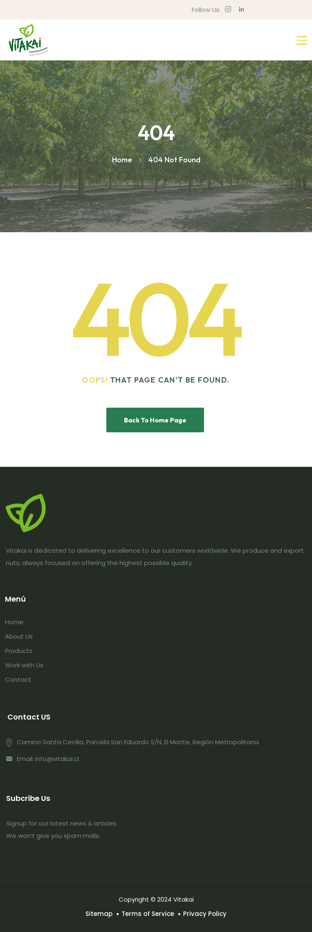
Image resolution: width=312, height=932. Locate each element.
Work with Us (24, 665)
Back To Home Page (155, 420)
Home (14, 622)
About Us (19, 636)
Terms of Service (148, 913)
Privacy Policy (205, 913)
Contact (18, 679)
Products (18, 650)
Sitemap (98, 913)
